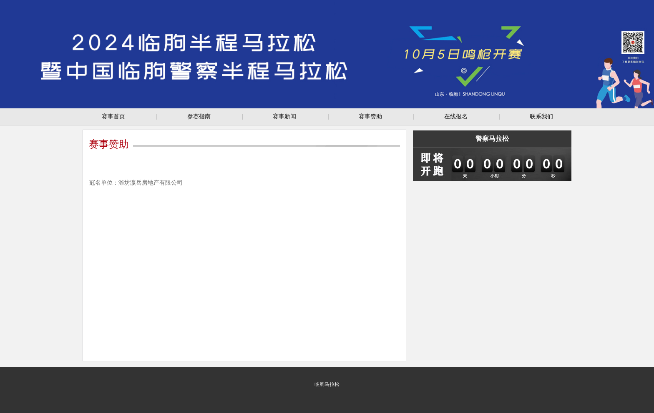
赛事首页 (113, 116)
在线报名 (456, 116)
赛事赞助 (370, 116)
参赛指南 (199, 116)
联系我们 (541, 116)
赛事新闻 (284, 116)
